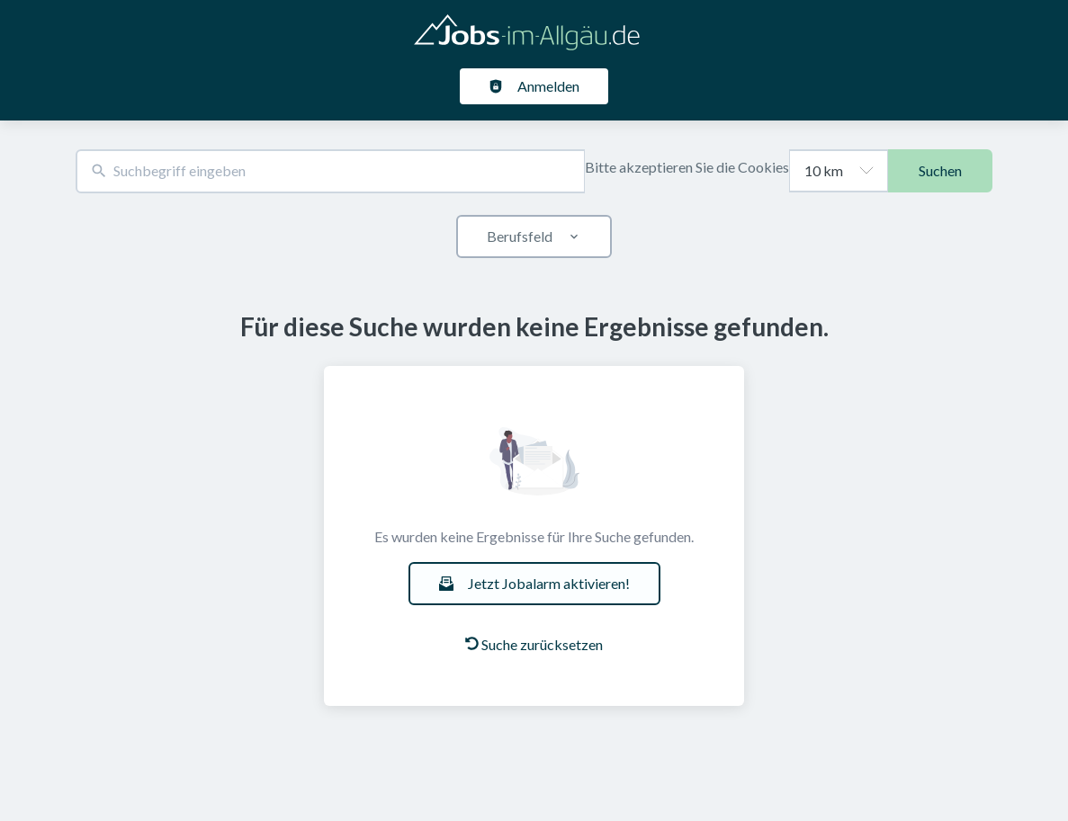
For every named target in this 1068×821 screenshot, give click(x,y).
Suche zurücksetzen (534, 644)
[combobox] (330, 171)
